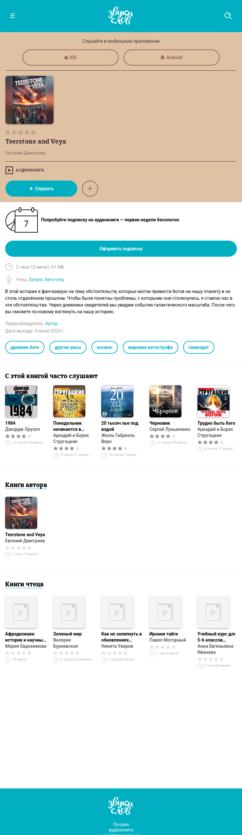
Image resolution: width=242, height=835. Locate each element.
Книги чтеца (24, 585)
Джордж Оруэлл (22, 429)
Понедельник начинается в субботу (67, 426)
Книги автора (26, 485)
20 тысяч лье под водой (119, 426)
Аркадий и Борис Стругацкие (71, 438)
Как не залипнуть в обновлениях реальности (121, 637)
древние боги (25, 347)
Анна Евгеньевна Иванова (215, 649)
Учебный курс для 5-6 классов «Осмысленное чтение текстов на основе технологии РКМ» (217, 637)
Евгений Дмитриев (25, 540)
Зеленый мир (67, 633)
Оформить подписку (121, 248)
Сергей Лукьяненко (169, 429)
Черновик (159, 423)
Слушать (41, 188)
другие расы (68, 347)
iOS (70, 57)
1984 (10, 423)
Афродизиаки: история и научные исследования (25, 637)
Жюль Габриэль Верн (118, 438)
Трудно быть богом (218, 423)
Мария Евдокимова (25, 646)
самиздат (198, 347)
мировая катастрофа (150, 347)
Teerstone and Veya (25, 534)
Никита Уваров (117, 646)
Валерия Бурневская (65, 643)
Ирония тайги (163, 633)
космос (105, 347)
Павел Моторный (167, 640)
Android (171, 57)
